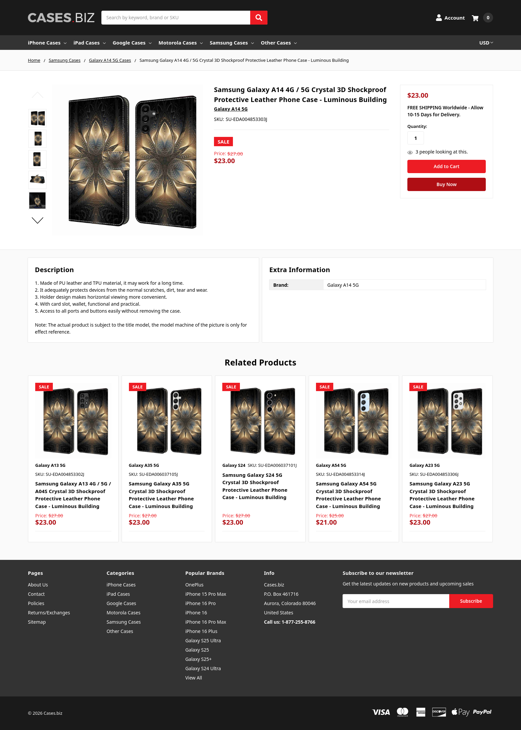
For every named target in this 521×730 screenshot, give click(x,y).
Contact (36, 594)
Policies (36, 603)
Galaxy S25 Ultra (203, 640)
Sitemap (37, 622)
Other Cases (279, 42)
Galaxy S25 (197, 650)
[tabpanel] (73, 459)
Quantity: (417, 126)
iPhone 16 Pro (200, 603)
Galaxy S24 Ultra (203, 668)
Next (37, 220)
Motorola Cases (180, 42)
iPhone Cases (47, 42)
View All (193, 678)
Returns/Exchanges (49, 612)
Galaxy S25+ (198, 659)
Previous (37, 94)
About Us (38, 584)
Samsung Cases (232, 42)
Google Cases (132, 42)
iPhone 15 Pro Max (205, 594)
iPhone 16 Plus (201, 631)
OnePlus (194, 584)
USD (486, 42)
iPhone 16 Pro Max (205, 622)
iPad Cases (89, 42)
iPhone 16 (196, 612)
